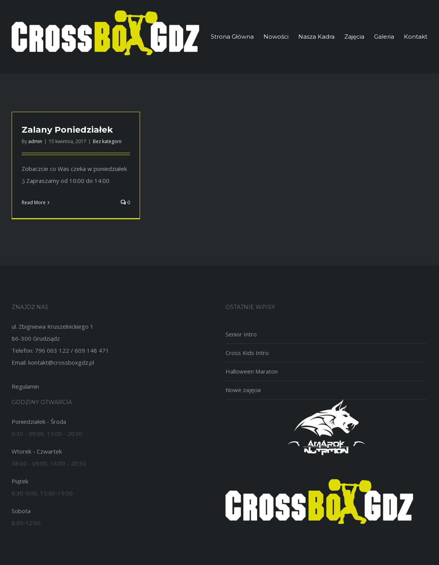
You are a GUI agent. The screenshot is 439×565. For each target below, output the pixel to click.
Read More (34, 202)
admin (35, 141)
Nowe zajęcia (243, 390)
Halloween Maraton (251, 371)
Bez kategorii (107, 141)
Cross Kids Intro (247, 353)
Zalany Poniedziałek (67, 130)
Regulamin (25, 386)
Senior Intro (241, 334)
